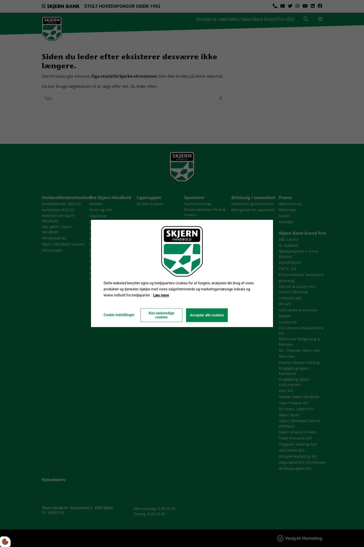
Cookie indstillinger (119, 315)
